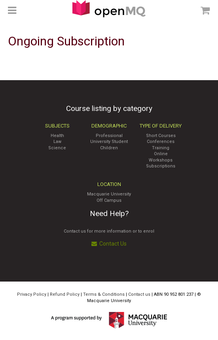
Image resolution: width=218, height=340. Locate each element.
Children (109, 148)
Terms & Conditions (104, 294)
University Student (109, 141)
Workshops (161, 160)
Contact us (139, 294)
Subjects (57, 126)
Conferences (160, 141)
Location (109, 184)
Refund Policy (65, 294)
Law (57, 141)
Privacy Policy (31, 294)
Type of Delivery (161, 126)
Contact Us (109, 243)
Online (161, 154)
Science (57, 148)
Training (160, 148)
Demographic (109, 126)
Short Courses (161, 135)
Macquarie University (109, 194)
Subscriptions (160, 166)
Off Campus (109, 200)
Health (57, 135)
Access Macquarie (109, 8)
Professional (109, 135)
